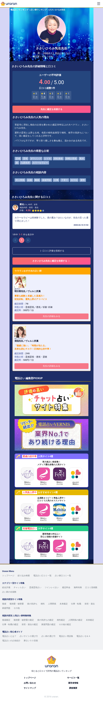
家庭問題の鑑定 (48, 624)
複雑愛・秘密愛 (17, 604)
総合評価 (6, 587)
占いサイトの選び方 (29, 636)
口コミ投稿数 (91, 587)
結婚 (29, 180)
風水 (82, 158)
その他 (17, 608)
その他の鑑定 (65, 624)
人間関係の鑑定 (75, 620)
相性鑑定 (61, 620)
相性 (43, 604)
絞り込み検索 (24, 575)
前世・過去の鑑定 (30, 624)
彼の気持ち (32, 604)
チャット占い (20, 587)
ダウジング (36, 158)
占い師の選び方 (48, 636)
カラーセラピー (40, 162)
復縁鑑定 (6, 620)
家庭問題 (46, 180)
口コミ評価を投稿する (52, 250)
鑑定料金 (66, 587)
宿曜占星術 (71, 158)
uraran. (55, 696)
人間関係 (52, 604)
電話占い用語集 (66, 636)
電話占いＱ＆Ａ (83, 636)
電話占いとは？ (9, 636)
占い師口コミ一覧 (63, 575)
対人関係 (20, 180)
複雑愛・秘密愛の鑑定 (24, 620)
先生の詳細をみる (51, 316)
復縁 (4, 604)
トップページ (8, 575)
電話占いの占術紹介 (11, 640)
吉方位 (74, 180)
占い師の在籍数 (9, 592)
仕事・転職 (76, 604)
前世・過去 (90, 604)
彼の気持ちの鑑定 (45, 620)
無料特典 (78, 587)
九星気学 (25, 162)
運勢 (82, 180)
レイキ (47, 158)
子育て (64, 180)
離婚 (37, 180)
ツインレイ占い (52, 587)
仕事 (56, 180)
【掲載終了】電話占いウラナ (56, 53)
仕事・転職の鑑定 (10, 624)
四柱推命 (58, 158)
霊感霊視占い (35, 587)
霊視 (25, 158)
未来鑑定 (64, 604)
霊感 (18, 158)
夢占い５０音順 (31, 640)
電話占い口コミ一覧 (42, 575)
